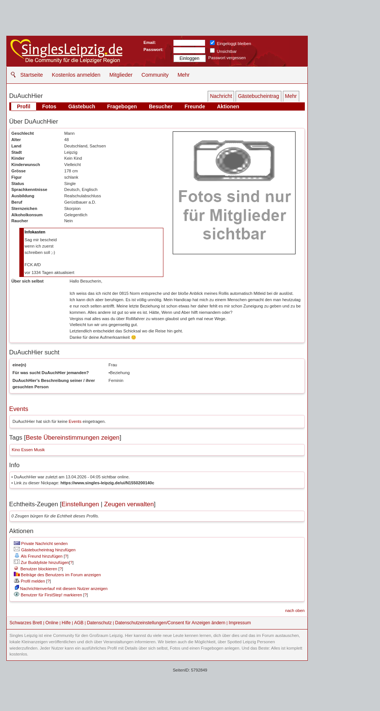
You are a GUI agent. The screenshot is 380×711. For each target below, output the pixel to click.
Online (51, 622)
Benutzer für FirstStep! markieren (51, 595)
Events (18, 408)
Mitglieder (120, 75)
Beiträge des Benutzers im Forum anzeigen (57, 575)
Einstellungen (80, 504)
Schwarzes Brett (26, 622)
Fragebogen (122, 106)
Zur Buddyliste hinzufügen (41, 562)
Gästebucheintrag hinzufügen (45, 550)
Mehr (184, 75)
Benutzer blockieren (35, 569)
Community (155, 75)
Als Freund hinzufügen (38, 556)
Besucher (161, 106)
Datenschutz (99, 622)
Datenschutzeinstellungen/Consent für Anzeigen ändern (170, 622)
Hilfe (66, 622)
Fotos (49, 106)
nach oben (294, 610)
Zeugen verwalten (129, 504)
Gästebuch (81, 106)
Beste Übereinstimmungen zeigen (72, 437)
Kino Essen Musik (28, 449)
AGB (78, 622)
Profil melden (29, 581)
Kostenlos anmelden (76, 75)
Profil (24, 106)
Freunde (195, 106)
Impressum (240, 622)
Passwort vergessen (227, 57)
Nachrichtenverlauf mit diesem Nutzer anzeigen (61, 588)
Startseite (31, 75)
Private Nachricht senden (41, 543)
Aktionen (228, 106)
